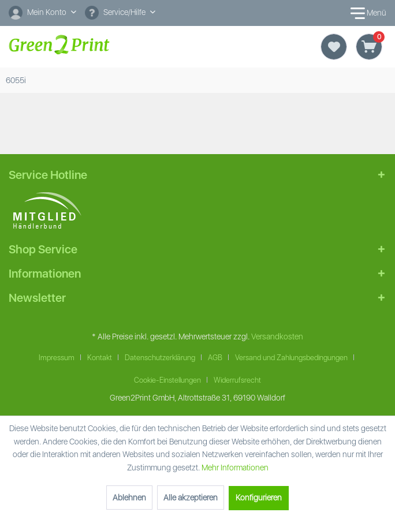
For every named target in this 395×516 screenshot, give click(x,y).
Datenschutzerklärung (160, 357)
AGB (215, 357)
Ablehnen (129, 497)
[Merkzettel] (334, 46)
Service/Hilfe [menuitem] (116, 13)
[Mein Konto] (42, 12)
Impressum (56, 357)
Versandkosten (277, 336)
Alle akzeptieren (190, 497)
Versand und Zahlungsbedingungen (291, 357)
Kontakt (99, 357)
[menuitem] (42, 13)
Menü (366, 13)
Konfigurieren (259, 497)
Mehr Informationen (235, 467)
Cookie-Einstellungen (167, 380)
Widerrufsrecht (237, 380)
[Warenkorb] (369, 46)
